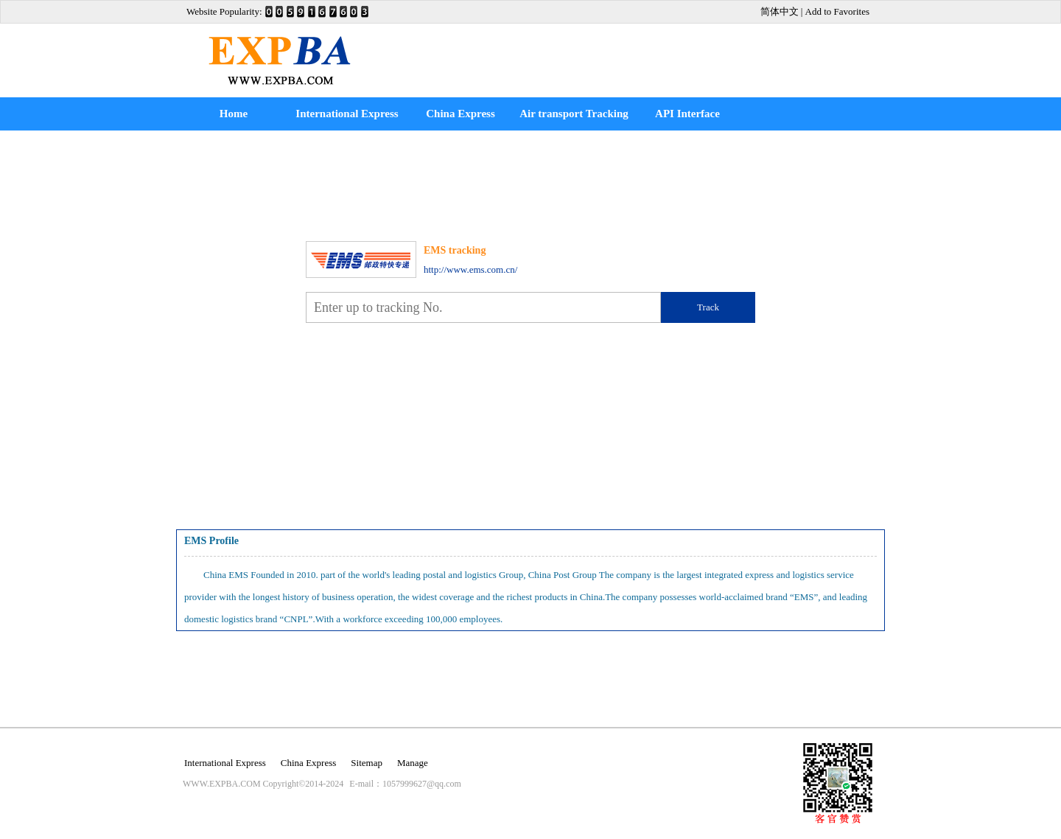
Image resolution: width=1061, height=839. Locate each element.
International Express (346, 113)
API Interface (687, 113)
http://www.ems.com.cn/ (470, 269)
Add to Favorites (837, 11)
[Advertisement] (629, 49)
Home (234, 113)
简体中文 (779, 11)
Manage (412, 762)
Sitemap (366, 762)
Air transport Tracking (573, 113)
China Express (460, 113)
